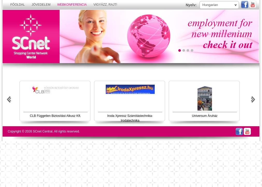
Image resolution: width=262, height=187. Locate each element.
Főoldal (17, 4)
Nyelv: (191, 5)
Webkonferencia (72, 4)
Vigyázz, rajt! (105, 4)
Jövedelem (41, 4)
